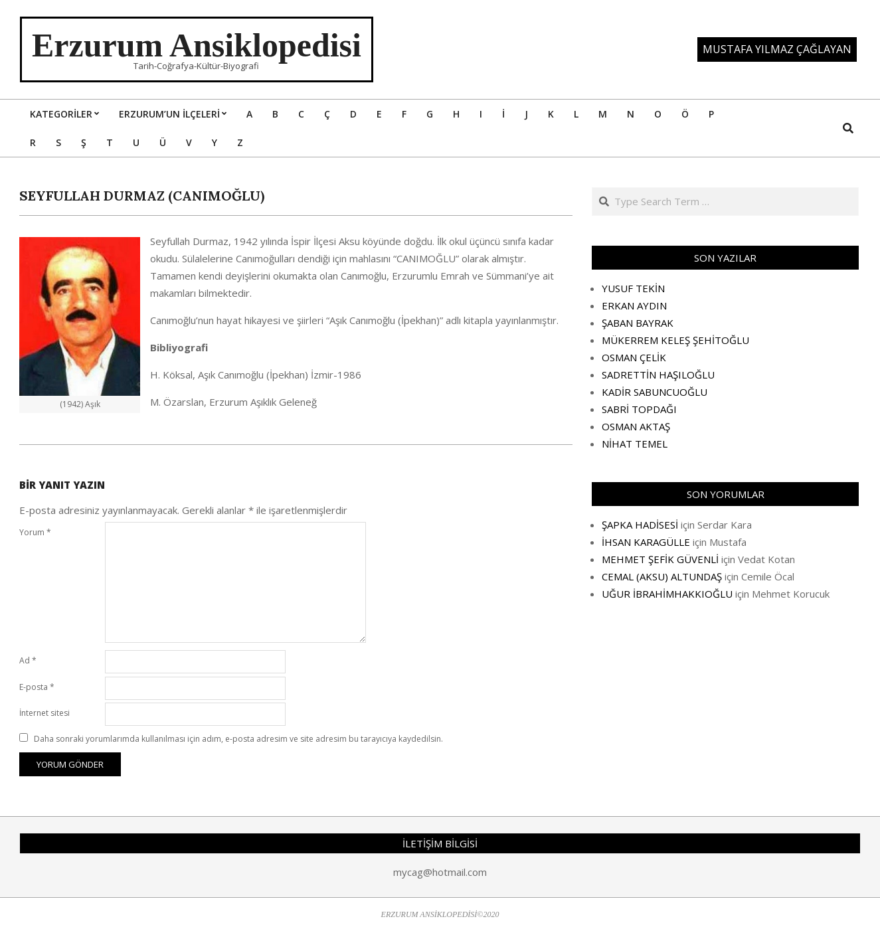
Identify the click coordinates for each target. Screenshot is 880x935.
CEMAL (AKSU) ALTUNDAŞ (662, 576)
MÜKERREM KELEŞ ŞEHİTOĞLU (675, 340)
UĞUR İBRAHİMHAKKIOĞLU (667, 593)
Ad (28, 660)
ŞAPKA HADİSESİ (640, 524)
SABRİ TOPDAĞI (639, 409)
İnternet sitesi (44, 713)
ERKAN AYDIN (634, 305)
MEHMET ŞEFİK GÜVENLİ (660, 559)
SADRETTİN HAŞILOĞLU (658, 374)
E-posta (36, 687)
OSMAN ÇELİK (634, 357)
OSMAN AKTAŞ (636, 426)
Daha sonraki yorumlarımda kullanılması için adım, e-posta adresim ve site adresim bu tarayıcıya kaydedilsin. (238, 738)
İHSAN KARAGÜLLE (646, 542)
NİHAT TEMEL (634, 443)
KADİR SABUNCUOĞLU (654, 391)
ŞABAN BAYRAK (637, 322)
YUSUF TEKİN (633, 288)
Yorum (35, 532)
